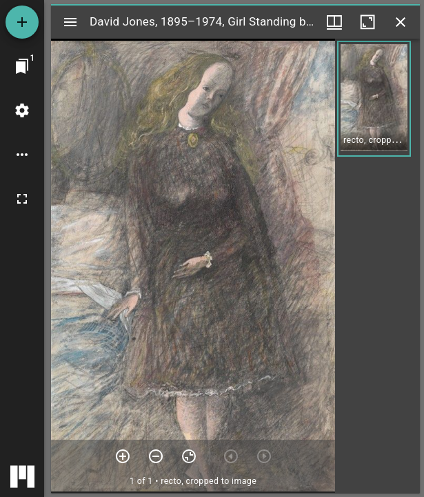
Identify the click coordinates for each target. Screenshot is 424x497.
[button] (374, 98)
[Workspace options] (22, 154)
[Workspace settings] (22, 110)
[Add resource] (22, 22)
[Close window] (400, 22)
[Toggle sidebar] (70, 22)
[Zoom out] (155, 456)
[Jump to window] (22, 66)
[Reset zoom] (188, 456)
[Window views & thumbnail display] (334, 22)
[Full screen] (22, 198)
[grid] (377, 266)
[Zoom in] (122, 456)
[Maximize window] (367, 22)
